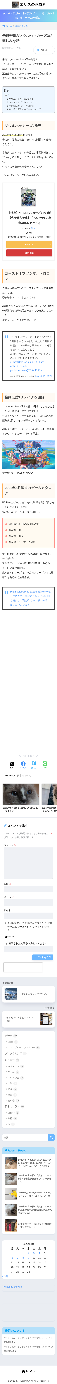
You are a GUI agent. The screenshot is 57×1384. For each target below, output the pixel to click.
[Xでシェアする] (12, 765)
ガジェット (16, 1066)
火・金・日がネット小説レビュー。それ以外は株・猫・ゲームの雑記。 (28, 15)
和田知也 (8, 1351)
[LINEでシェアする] (45, 765)
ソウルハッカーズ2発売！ (21, 99)
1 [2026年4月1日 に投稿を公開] (23, 1253)
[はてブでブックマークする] (34, 765)
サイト (7, 910)
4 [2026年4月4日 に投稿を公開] (39, 1253)
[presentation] (23, 967)
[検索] (51, 1137)
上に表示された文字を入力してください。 (27, 943)
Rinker (33, 228)
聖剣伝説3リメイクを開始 (21, 106)
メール (9, 897)
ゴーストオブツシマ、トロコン (24, 102)
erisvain (7, 1342)
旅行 (12, 1118)
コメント (10, 845)
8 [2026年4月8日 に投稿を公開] (23, 1258)
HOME (28, 1371)
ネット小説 (16, 1078)
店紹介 (13, 1113)
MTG (13, 1042)
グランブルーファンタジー (24, 1047)
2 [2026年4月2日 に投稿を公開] (28, 1253)
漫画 (12, 1095)
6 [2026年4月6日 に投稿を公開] (12, 1258)
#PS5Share (38, 362)
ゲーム (11, 1036)
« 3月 (5, 1276)
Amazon (29, 244)
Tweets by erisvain (12, 1287)
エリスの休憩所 (29, 4)
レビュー (12, 1060)
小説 (12, 1083)
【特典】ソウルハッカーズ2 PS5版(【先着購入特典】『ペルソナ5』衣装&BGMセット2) (29, 217)
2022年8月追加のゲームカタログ (25, 109)
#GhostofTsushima (20, 366)
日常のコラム (24, 775)
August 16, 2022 (43, 376)
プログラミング (16, 1053)
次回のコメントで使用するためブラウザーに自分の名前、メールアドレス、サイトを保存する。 (29, 926)
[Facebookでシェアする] (23, 765)
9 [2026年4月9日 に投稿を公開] (28, 1258)
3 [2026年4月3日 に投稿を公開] (34, 1253)
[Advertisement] (28, 654)
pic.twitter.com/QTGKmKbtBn (26, 370)
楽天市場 (29, 253)
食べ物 (13, 1101)
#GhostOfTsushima (20, 362)
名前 (8, 884)
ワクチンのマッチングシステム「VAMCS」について (27, 1338)
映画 (12, 1089)
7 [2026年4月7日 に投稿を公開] (17, 1258)
